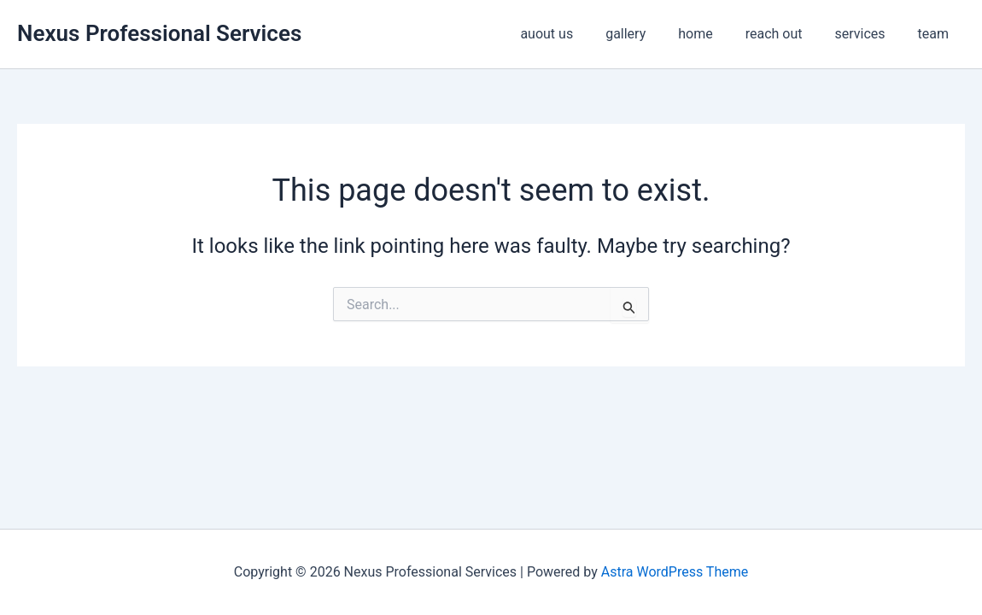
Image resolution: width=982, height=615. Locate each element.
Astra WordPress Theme (674, 572)
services (867, 34)
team (936, 34)
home (713, 34)
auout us (574, 34)
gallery (648, 34)
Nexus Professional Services (159, 33)
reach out (786, 34)
